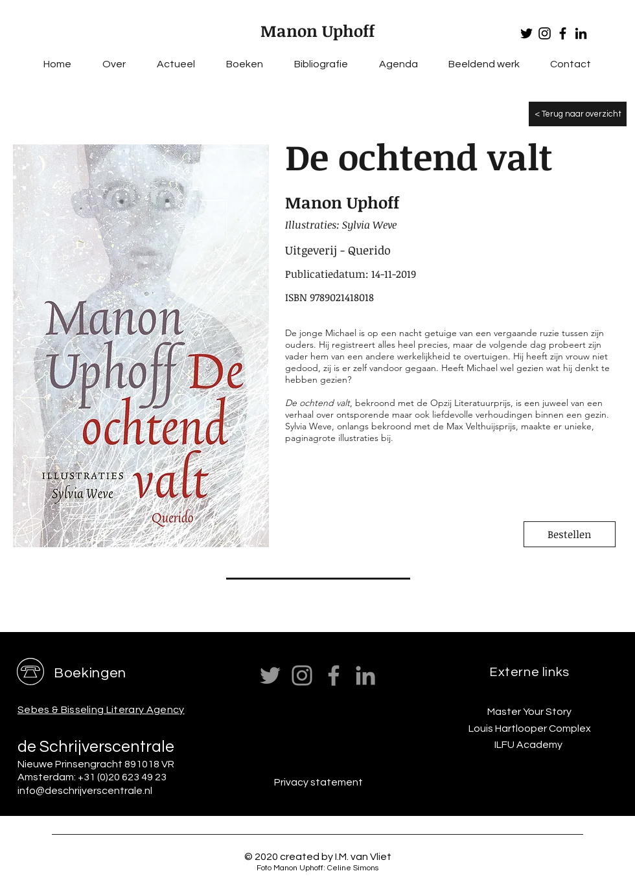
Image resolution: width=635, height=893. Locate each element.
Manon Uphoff (317, 30)
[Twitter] (526, 33)
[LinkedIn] (581, 33)
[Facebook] (563, 33)
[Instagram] (545, 33)
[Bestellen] (570, 534)
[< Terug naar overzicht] (577, 114)
